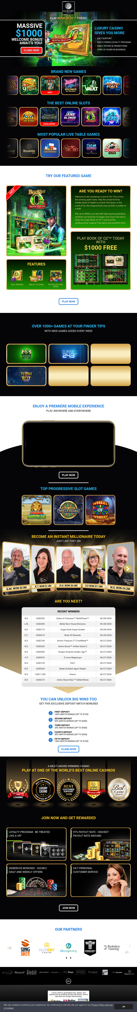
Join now (68, 908)
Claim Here (31, 50)
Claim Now (68, 749)
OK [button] (123, 1007)
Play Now (68, 301)
